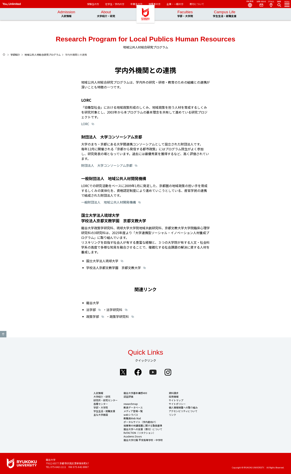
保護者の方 (155, 4)
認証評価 (128, 396)
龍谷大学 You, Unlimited (145, 20)
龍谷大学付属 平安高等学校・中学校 (143, 440)
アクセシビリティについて (183, 411)
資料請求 (173, 393)
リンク (172, 414)
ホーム (4, 54)
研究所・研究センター (105, 400)
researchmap (131, 403)
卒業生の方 (136, 4)
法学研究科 (114, 309)
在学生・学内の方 (114, 4)
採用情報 (173, 396)
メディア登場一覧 (133, 411)
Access (271, 4)
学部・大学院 (100, 407)
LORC (85, 123)
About (106, 14)
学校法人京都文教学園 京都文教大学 (113, 267)
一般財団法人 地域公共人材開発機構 (108, 202)
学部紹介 (15, 54)
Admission (66, 14)
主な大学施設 (100, 414)
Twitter (123, 372)
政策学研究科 (119, 316)
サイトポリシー (177, 403)
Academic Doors (133, 436)
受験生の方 (93, 4)
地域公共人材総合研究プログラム (43, 54)
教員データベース (133, 407)
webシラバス (131, 414)
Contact (260, 4)
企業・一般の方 (175, 4)
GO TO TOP (3, 334)
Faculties (185, 14)
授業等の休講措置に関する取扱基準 (143, 425)
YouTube (153, 372)
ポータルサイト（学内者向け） (140, 422)
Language (248, 4)
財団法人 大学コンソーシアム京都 (106, 165)
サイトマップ (176, 400)
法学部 (91, 309)
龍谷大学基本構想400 (135, 393)
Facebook (138, 372)
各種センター (100, 403)
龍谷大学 (92, 302)
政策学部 (92, 316)
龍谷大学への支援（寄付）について (143, 429)
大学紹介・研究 (101, 396)
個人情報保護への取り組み (183, 407)
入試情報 (98, 393)
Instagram (168, 372)
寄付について (197, 4)
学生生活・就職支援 (104, 411)
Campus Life (224, 14)
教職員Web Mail (132, 418)
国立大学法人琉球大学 (102, 260)
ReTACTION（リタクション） (139, 432)
